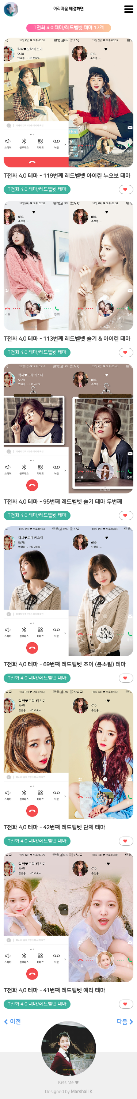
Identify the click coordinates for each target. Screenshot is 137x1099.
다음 (125, 1022)
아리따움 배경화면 (68, 9)
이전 (12, 1022)
